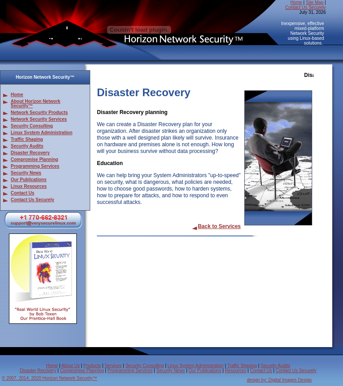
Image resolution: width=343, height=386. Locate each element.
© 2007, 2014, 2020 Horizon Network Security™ (49, 378)
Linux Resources (29, 186)
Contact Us (22, 193)
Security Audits (27, 146)
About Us (70, 365)
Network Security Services (39, 119)
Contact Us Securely (305, 7)
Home (296, 2)
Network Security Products (39, 112)
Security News (26, 172)
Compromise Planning (34, 159)
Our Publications (28, 179)
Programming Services (35, 166)
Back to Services (216, 226)
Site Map (314, 2)
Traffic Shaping (27, 139)
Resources (236, 370)
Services (113, 365)
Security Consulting (32, 125)
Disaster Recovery (30, 152)
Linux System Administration (41, 132)
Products (92, 365)
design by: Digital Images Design (279, 380)
